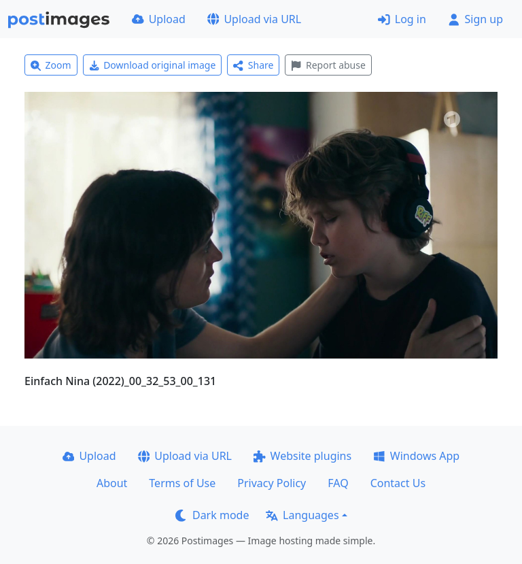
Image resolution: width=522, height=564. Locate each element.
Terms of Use (182, 483)
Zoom (51, 65)
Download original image (152, 65)
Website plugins (302, 455)
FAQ (338, 483)
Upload (159, 19)
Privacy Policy (271, 483)
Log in (402, 19)
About (112, 483)
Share (253, 65)
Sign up (475, 19)
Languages (302, 515)
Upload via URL (254, 19)
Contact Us (397, 483)
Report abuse (328, 65)
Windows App (416, 455)
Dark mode (212, 515)
